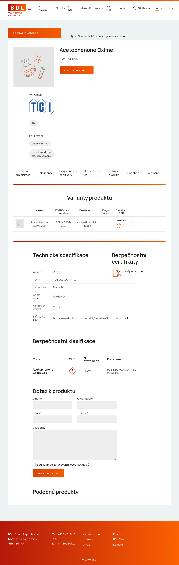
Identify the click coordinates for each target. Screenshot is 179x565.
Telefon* (82, 413)
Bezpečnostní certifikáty (68, 173)
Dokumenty (45, 173)
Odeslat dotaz (48, 473)
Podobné (133, 173)
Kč (157, 8)
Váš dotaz (39, 427)
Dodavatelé (84, 8)
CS (168, 8)
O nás (70, 8)
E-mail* (37, 413)
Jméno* (38, 398)
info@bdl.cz (68, 543)
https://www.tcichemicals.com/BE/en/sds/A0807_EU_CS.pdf (90, 318)
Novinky (60, 8)
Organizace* (85, 398)
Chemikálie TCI (85, 36)
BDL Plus (108, 8)
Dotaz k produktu (114, 173)
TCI (33, 122)
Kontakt (123, 8)
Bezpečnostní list (93, 173)
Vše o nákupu (43, 8)
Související (152, 173)
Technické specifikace (23, 173)
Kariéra (99, 8)
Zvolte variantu (76, 70)
